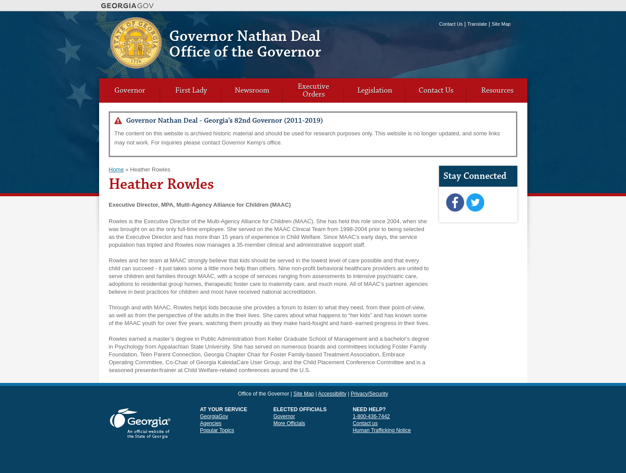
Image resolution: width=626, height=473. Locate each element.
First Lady (191, 90)
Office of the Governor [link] (263, 394)
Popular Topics (217, 430)
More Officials (289, 423)
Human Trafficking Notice (382, 430)
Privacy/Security (369, 394)
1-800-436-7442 (371, 416)
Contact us (365, 423)
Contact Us (451, 24)
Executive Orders (313, 90)
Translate (477, 24)
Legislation (374, 90)
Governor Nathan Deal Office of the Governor (245, 44)
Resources (497, 90)
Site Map (501, 24)
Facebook (455, 202)
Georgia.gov (127, 5)
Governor (129, 90)
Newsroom (252, 90)
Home (116, 169)
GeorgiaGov (214, 416)
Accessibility (332, 394)
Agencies (210, 423)
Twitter (475, 202)
